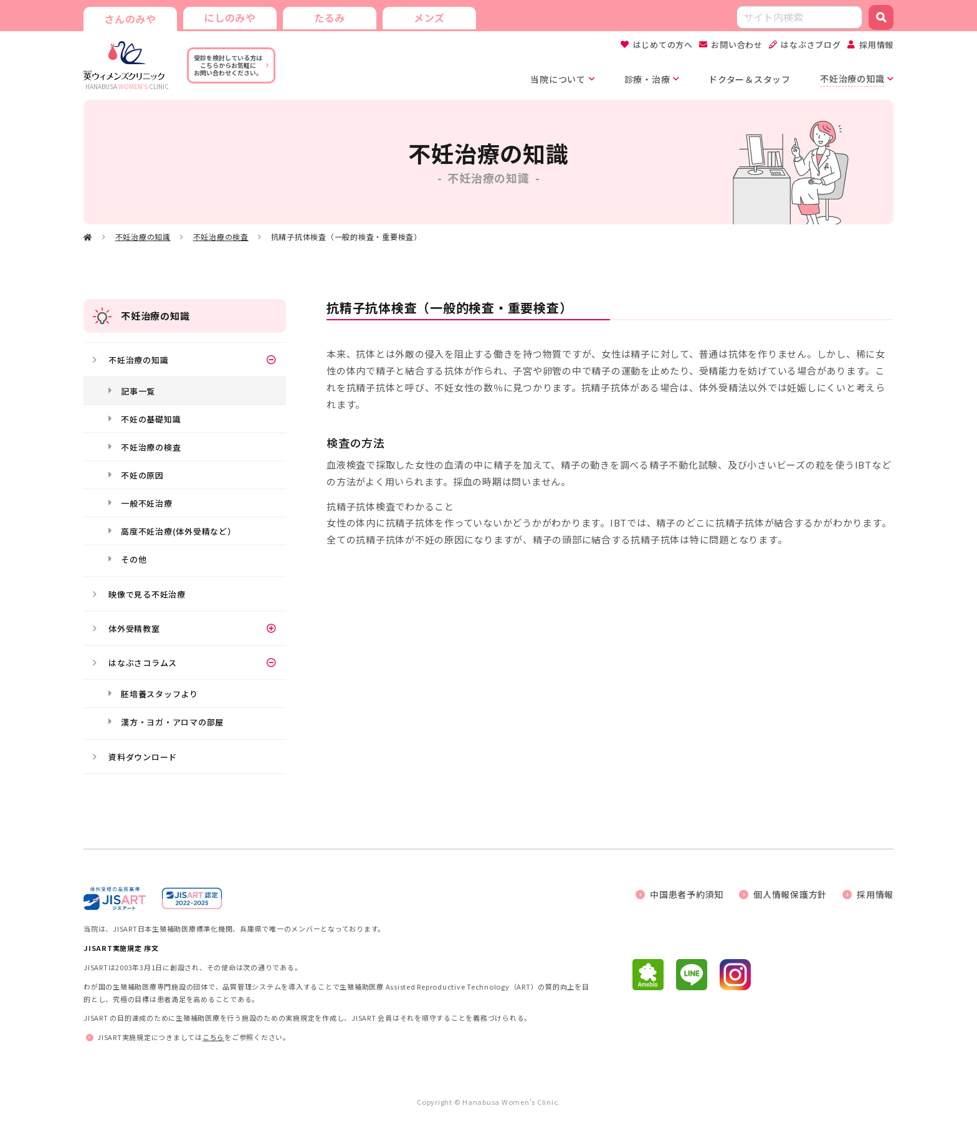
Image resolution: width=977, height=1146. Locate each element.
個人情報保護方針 (790, 894)
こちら (213, 1037)
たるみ (329, 17)
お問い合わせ (737, 44)
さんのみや (130, 18)
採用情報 (876, 44)
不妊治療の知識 (143, 236)
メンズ (429, 17)
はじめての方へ (663, 44)
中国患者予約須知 (686, 894)
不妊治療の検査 (221, 236)
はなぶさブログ (811, 44)
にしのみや (230, 17)
